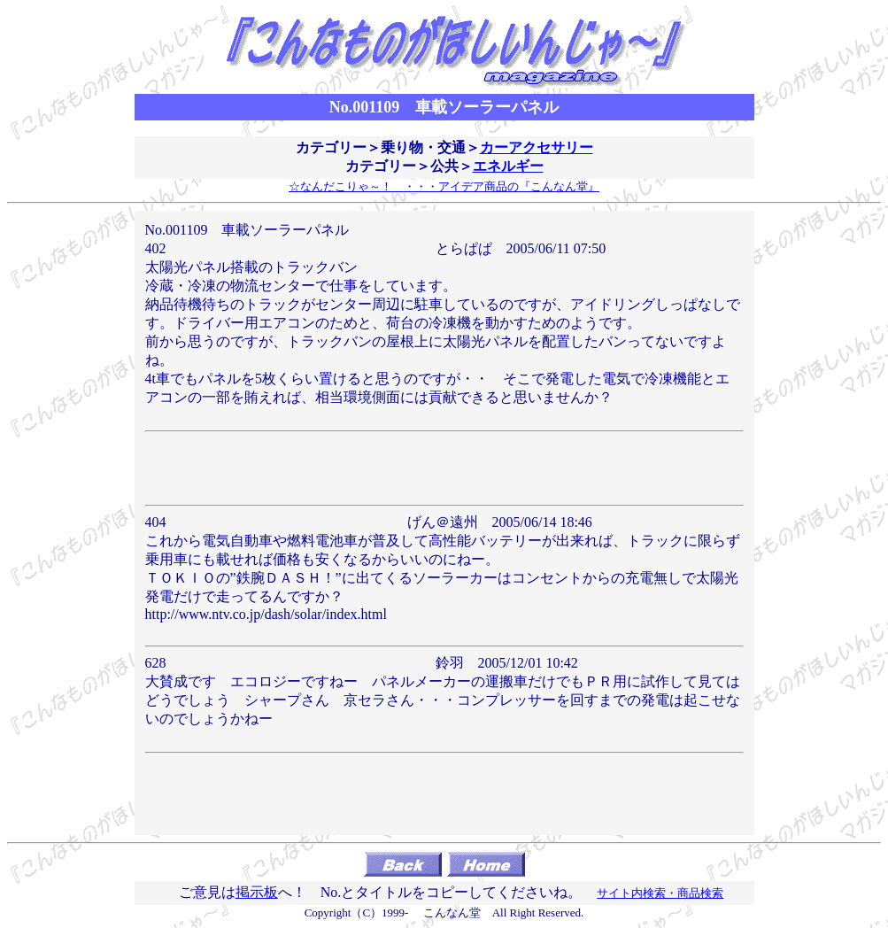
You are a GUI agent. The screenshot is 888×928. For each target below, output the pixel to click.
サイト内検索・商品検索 (660, 893)
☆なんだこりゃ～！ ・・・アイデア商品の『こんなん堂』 (444, 186)
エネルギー (508, 166)
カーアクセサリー (536, 147)
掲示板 (257, 892)
